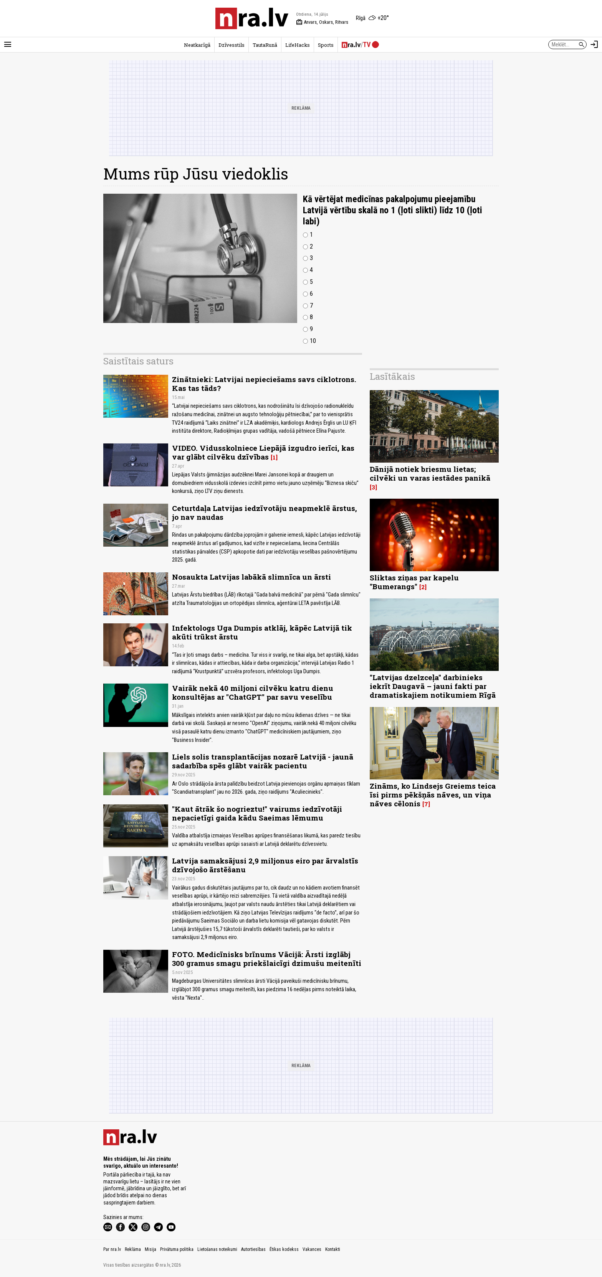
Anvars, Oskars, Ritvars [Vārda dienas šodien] (322, 22)
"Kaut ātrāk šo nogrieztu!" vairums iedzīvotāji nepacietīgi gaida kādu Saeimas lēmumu (257, 813)
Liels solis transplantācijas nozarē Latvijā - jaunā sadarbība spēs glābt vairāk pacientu (262, 761)
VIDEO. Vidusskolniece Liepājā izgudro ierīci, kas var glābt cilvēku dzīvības (263, 452)
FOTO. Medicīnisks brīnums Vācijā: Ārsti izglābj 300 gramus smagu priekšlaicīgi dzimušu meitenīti (266, 958)
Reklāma (133, 1249)
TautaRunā (265, 45)
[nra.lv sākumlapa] (251, 18)
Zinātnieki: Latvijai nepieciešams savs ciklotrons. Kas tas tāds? (264, 383)
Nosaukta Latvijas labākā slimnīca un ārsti (251, 577)
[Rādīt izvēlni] (7, 44)
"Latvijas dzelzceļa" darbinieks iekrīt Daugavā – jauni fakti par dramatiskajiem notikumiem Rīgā (433, 686)
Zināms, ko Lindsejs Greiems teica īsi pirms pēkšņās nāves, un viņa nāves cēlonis (433, 794)
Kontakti (332, 1249)
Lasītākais (392, 376)
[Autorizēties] (594, 44)
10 (313, 340)
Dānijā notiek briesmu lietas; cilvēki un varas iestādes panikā (430, 473)
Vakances (312, 1249)
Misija (150, 1249)
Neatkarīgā (197, 45)
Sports (326, 45)
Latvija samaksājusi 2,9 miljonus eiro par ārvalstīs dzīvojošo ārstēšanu (265, 865)
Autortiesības (253, 1249)
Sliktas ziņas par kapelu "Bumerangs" (414, 582)
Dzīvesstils (231, 45)
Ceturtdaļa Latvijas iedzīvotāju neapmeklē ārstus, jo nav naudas (264, 512)
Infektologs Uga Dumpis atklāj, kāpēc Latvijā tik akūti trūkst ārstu (262, 632)
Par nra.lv (112, 1249)
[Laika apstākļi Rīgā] (372, 18)
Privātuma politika (177, 1249)
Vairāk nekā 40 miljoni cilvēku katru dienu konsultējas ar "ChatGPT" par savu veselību (252, 692)
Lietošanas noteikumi (217, 1249)
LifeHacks (297, 45)
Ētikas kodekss (284, 1249)
